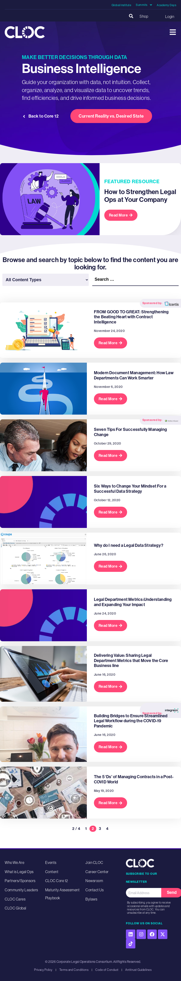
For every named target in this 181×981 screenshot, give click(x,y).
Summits (144, 5)
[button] (131, 16)
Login (169, 16)
